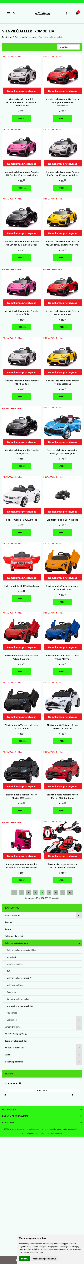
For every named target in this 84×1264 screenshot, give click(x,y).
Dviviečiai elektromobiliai (18, 999)
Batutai (8, 929)
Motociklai (11, 957)
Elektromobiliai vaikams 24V (19, 978)
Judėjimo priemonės (14, 1061)
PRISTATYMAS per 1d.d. (16, 1034)
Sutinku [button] (24, 1259)
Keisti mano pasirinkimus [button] (44, 1259)
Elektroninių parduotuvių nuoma (35, 1133)
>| (70, 892)
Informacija (9, 1109)
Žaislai (8, 1054)
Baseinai (9, 922)
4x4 (8, 971)
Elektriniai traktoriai (15, 985)
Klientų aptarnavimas (15, 1115)
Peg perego (12, 1012)
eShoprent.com (55, 1133)
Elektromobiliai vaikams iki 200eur (22, 950)
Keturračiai (11, 992)
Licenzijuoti (12, 1019)
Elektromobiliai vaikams (16, 943)
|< (14, 892)
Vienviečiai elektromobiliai (20, 1006)
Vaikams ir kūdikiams (14, 1047)
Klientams (8, 1122)
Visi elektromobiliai (15, 964)
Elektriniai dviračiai (14, 936)
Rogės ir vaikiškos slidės (16, 1041)
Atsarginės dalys (12, 915)
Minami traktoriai (13, 1026)
